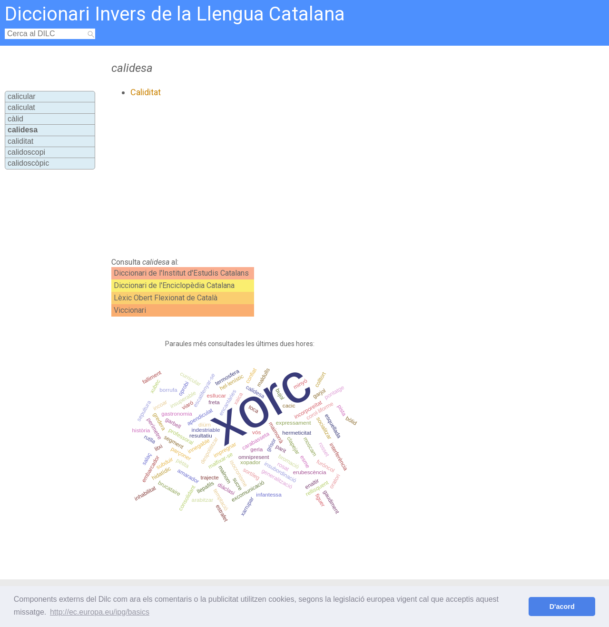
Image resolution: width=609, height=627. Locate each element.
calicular (22, 96)
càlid (15, 119)
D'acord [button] (562, 606)
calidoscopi (26, 152)
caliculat (21, 107)
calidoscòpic (28, 163)
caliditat (20, 141)
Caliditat (145, 92)
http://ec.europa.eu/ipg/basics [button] (99, 612)
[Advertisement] (281, 177)
